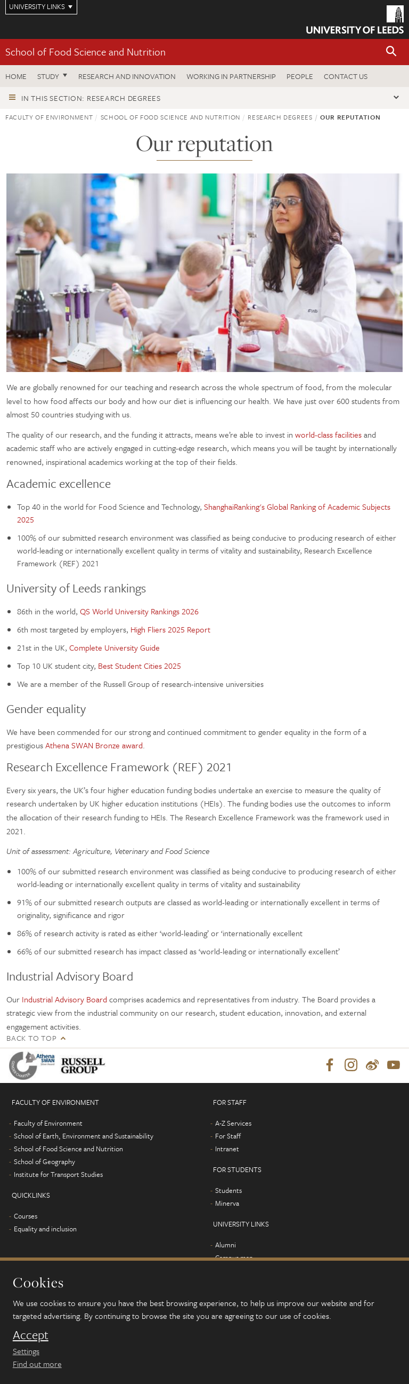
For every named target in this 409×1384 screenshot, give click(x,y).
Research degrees (280, 117)
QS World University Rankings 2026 (139, 611)
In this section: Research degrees (91, 98)
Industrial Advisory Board (64, 999)
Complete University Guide (114, 647)
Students (228, 1190)
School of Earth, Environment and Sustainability (83, 1136)
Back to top (31, 1037)
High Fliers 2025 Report (170, 629)
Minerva (227, 1203)
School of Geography (44, 1162)
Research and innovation (127, 76)
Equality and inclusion (45, 1229)
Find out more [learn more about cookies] (37, 1364)
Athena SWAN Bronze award (94, 745)
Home (16, 76)
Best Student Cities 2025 (139, 665)
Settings (26, 1351)
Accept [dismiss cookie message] (30, 1334)
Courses (25, 1216)
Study (48, 76)
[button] (391, 52)
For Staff (228, 1136)
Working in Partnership (231, 76)
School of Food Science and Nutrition (85, 51)
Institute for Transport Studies (58, 1174)
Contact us (345, 76)
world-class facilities (329, 434)
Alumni (225, 1245)
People (300, 76)
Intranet (227, 1149)
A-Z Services (233, 1123)
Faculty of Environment (49, 117)
